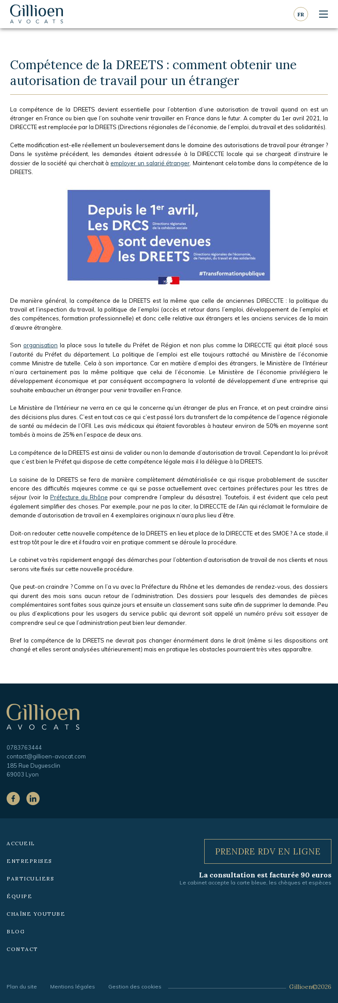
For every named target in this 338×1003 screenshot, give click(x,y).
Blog (16, 931)
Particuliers (30, 878)
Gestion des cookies (135, 986)
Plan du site (22, 986)
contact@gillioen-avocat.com (46, 756)
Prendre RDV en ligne (268, 851)
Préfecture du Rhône (79, 497)
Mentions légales (72, 986)
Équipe (19, 896)
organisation (40, 345)
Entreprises (29, 861)
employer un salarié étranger (150, 163)
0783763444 (24, 747)
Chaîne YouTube (36, 913)
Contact (22, 949)
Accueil (21, 843)
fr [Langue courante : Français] (301, 14)
